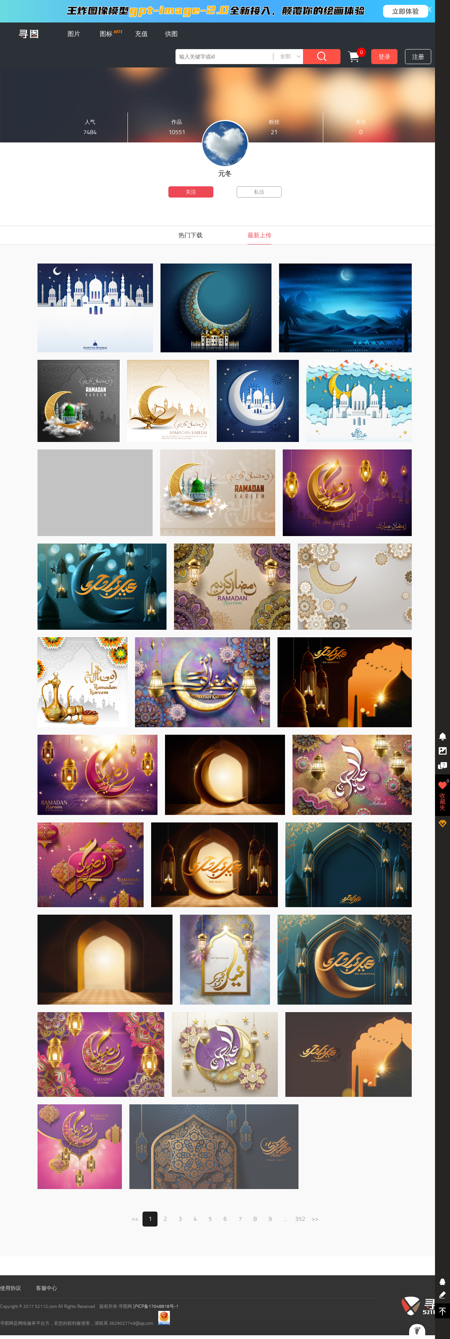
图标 (111, 33)
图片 (74, 33)
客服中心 (46, 1288)
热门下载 (190, 235)
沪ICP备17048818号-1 (155, 1306)
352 (300, 1218)
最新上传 (260, 235)
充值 (141, 33)
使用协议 (10, 1288)
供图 (171, 33)
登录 (384, 56)
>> (315, 1218)
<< (135, 1218)
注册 (418, 56)
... (285, 1218)
